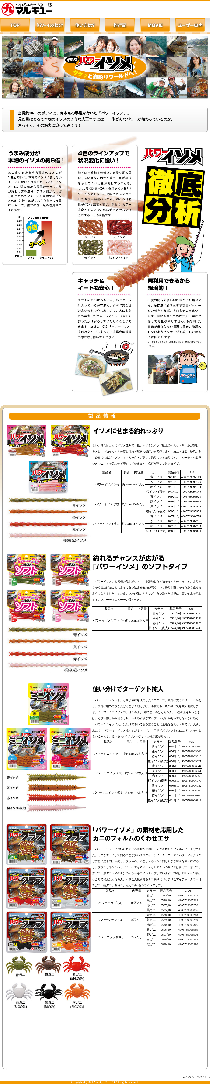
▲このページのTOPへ (196, 1077)
